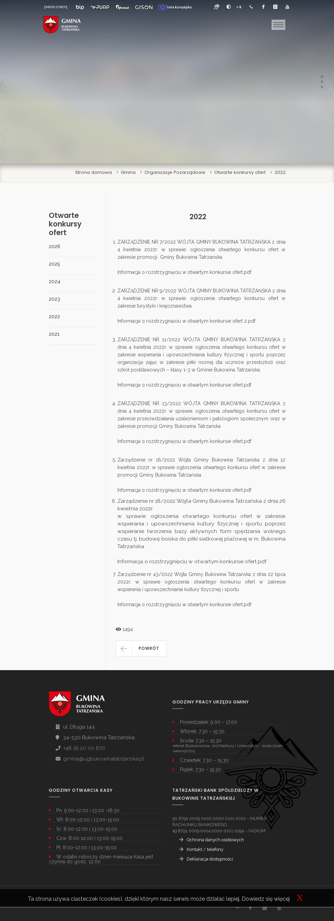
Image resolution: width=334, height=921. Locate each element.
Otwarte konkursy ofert (240, 172)
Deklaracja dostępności (210, 859)
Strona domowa (93, 172)
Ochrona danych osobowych (215, 839)
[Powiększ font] (239, 6)
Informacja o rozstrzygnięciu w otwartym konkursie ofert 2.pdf (186, 321)
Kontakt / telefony (205, 849)
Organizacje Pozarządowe (175, 172)
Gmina (128, 172)
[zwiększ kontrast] (229, 6)
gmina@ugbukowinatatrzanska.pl (103, 759)
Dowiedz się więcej (266, 899)
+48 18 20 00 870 (84, 748)
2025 (54, 264)
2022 (280, 172)
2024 (54, 281)
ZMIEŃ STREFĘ (56, 7)
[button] (141, 648)
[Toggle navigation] (278, 25)
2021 (54, 334)
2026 (54, 246)
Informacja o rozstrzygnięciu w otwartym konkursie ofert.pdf (184, 272)
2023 (54, 299)
